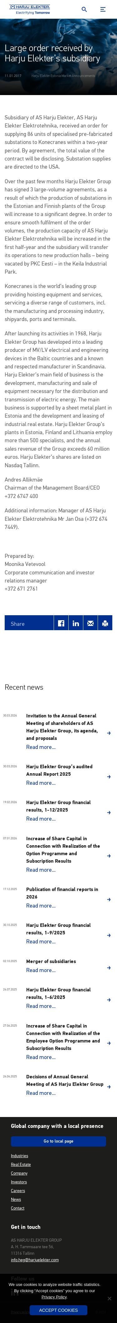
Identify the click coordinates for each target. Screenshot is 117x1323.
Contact (17, 1208)
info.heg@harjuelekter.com (35, 1260)
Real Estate (21, 1164)
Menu (103, 9)
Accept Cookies (58, 1310)
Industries (19, 1156)
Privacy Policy (53, 1297)
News (16, 1199)
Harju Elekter (30, 9)
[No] (109, 1298)
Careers (18, 1191)
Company (19, 1173)
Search (84, 9)
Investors (19, 1182)
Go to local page (58, 1141)
